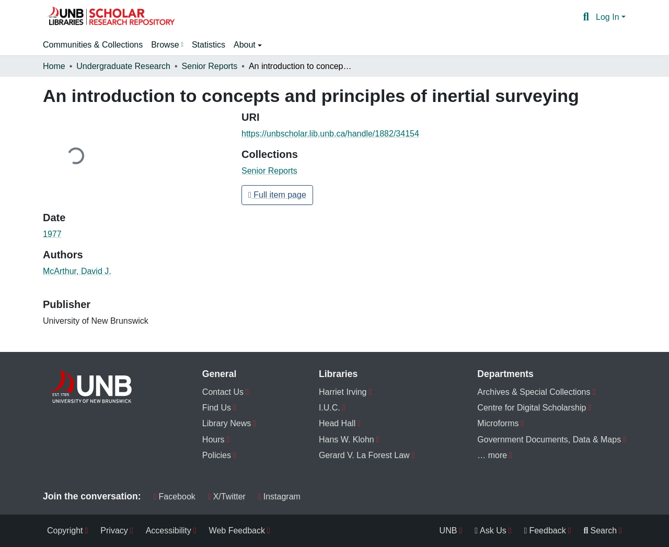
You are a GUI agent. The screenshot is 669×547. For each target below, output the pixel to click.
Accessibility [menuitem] (168, 530)
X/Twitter (227, 496)
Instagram (279, 496)
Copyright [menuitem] (65, 530)
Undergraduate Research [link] (123, 66)
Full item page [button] (277, 194)
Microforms (497, 423)
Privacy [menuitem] (114, 530)
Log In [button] (608, 17)
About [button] (246, 44)
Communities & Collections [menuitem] (93, 44)
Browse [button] (165, 44)
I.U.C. (329, 407)
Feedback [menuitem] (545, 530)
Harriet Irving (343, 392)
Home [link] (54, 66)
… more (492, 455)
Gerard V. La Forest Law (364, 455)
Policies (216, 455)
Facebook (174, 496)
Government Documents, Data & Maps (549, 439)
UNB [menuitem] (448, 530)
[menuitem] (167, 45)
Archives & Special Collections (533, 392)
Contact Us (223, 392)
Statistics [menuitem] (208, 44)
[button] (111, 17)
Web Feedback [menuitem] (237, 530)
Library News (226, 423)
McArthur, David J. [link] (77, 271)
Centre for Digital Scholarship (531, 407)
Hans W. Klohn (346, 439)
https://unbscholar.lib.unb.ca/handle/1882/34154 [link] (330, 133)
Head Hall (337, 423)
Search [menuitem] (600, 530)
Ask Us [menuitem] (490, 530)
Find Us (216, 407)
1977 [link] (52, 234)
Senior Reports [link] (210, 66)
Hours (213, 439)
